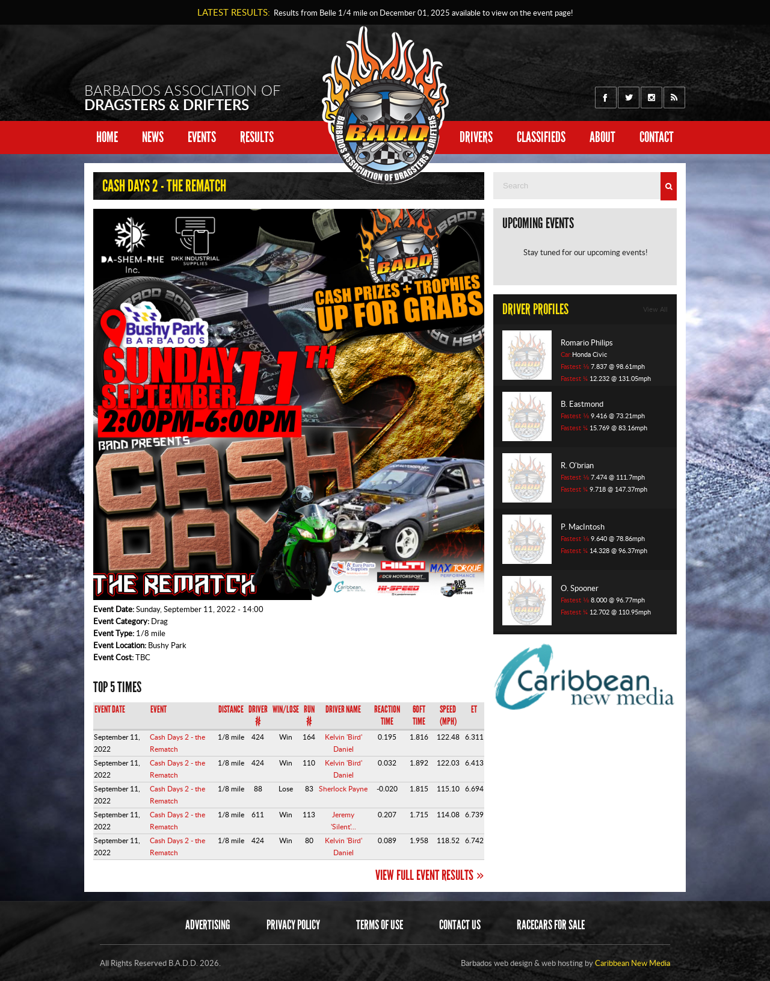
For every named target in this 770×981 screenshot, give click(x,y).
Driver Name (343, 709)
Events (202, 137)
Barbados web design (496, 963)
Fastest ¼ (574, 378)
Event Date (109, 709)
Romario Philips (587, 342)
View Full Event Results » (429, 875)
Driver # (258, 715)
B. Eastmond (582, 403)
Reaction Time (387, 715)
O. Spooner (580, 588)
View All (655, 309)
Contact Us (460, 925)
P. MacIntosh (583, 526)
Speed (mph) (448, 715)
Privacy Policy (293, 925)
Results (257, 137)
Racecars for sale (551, 925)
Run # (309, 715)
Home (107, 137)
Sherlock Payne (343, 789)
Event (158, 709)
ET (474, 709)
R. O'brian (577, 465)
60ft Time (419, 715)
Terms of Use (379, 925)
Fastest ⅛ (575, 366)
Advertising (207, 925)
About (602, 137)
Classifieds (541, 137)
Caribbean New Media (632, 963)
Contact (656, 137)
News (153, 137)
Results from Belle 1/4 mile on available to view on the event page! (421, 12)
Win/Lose (286, 709)
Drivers (476, 137)
